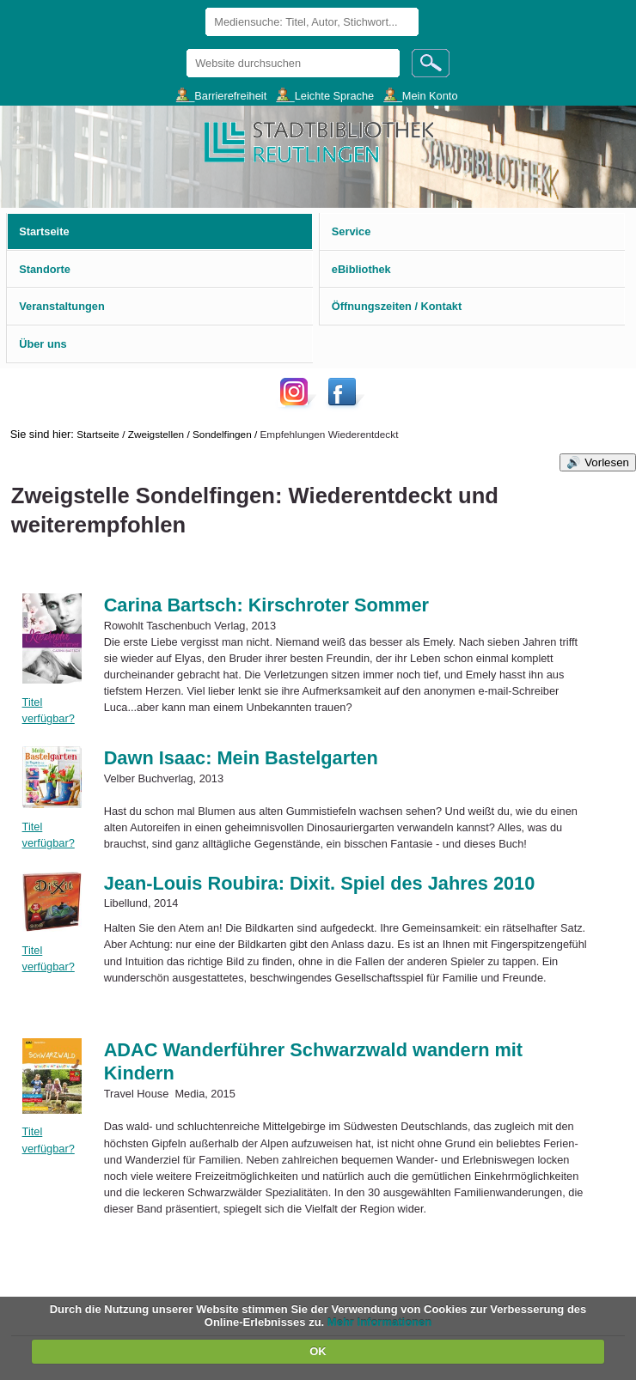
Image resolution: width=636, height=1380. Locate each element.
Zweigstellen (156, 434)
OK (318, 1351)
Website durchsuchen (186, 48)
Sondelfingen (222, 434)
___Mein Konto (420, 94)
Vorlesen (606, 462)
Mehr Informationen (379, 1322)
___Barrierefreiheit (221, 94)
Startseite (97, 434)
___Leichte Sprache (325, 94)
